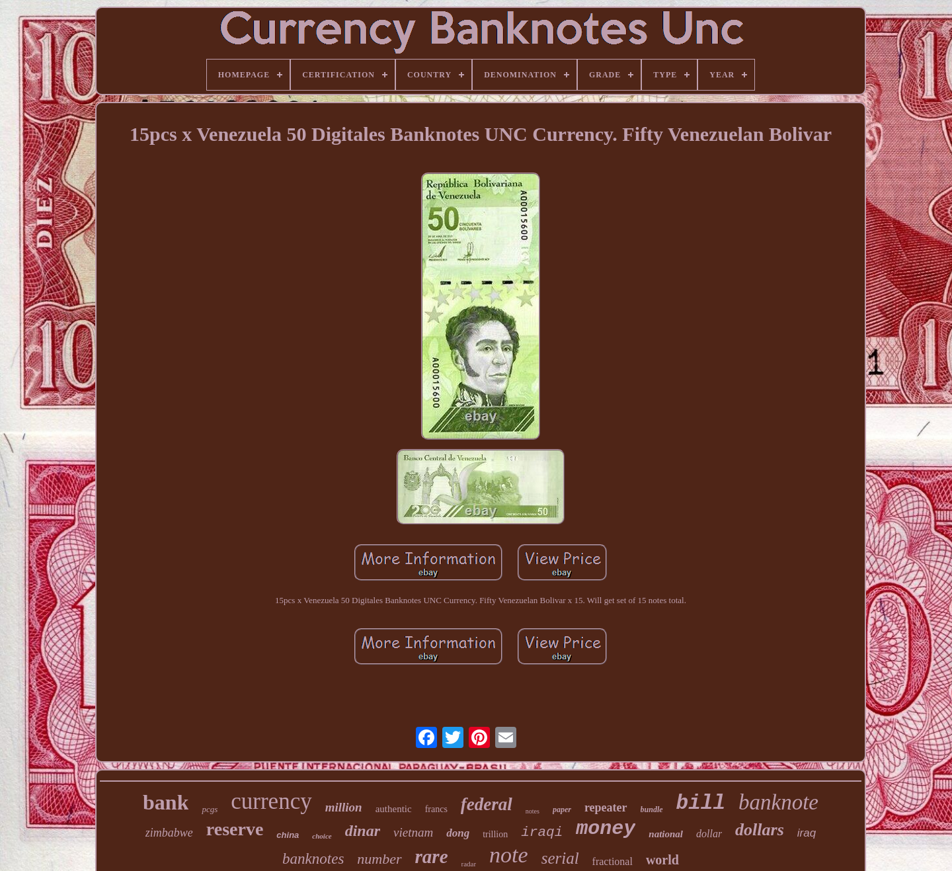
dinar (362, 830)
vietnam (413, 832)
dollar (709, 833)
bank (165, 802)
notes (532, 811)
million (343, 807)
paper (562, 809)
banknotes (313, 858)
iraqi (542, 832)
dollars (759, 829)
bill (700, 803)
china (287, 835)
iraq (806, 833)
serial (560, 858)
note (508, 855)
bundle (652, 809)
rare (431, 856)
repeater (605, 807)
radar (469, 864)
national (666, 834)
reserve (235, 829)
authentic (394, 809)
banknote (778, 802)
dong (457, 833)
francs (436, 809)
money (605, 828)
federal (486, 804)
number (379, 858)
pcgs (210, 809)
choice (321, 836)
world (662, 859)
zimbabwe (169, 832)
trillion (495, 834)
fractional (612, 861)
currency (271, 801)
